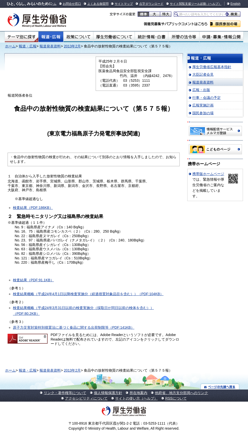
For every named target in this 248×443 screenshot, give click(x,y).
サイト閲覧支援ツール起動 (188, 4)
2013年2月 (72, 46)
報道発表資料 (50, 46)
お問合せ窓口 (72, 4)
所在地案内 (138, 393)
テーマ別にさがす (21, 37)
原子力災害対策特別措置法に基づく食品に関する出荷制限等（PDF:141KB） (73, 327)
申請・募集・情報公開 (221, 37)
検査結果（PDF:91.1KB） (33, 280)
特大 (165, 14)
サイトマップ (124, 4)
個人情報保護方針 (108, 393)
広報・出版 (201, 90)
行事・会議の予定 (206, 98)
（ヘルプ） (213, 4)
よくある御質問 (98, 4)
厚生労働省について (114, 37)
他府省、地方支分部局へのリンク (181, 393)
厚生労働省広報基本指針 (211, 67)
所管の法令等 (183, 37)
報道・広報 (50, 37)
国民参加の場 (225, 24)
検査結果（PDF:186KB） (33, 208)
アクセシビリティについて (86, 398)
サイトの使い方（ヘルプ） (136, 398)
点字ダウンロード (151, 4)
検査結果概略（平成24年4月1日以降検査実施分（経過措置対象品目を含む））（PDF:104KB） (88, 294)
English (235, 4)
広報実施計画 (203, 105)
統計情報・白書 (151, 37)
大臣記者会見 (203, 74)
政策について (78, 37)
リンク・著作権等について (65, 393)
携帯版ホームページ (208, 174)
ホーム (10, 46)
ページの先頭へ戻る (220, 386)
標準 (143, 14)
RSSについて (176, 398)
